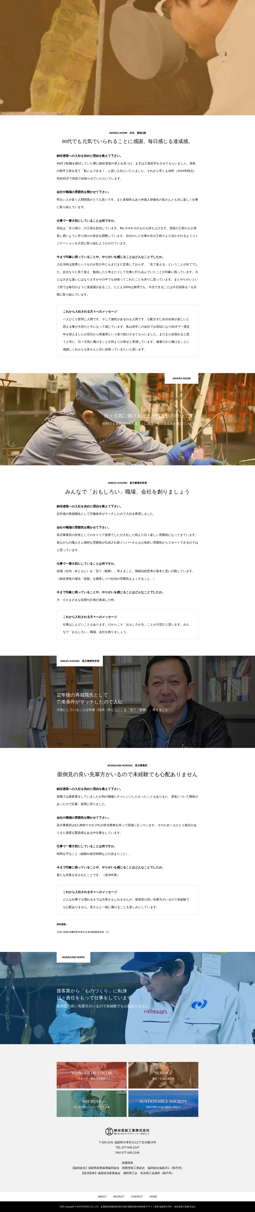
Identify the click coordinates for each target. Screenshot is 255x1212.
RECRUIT (118, 1196)
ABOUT (102, 1196)
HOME (153, 1196)
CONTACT (137, 1196)
